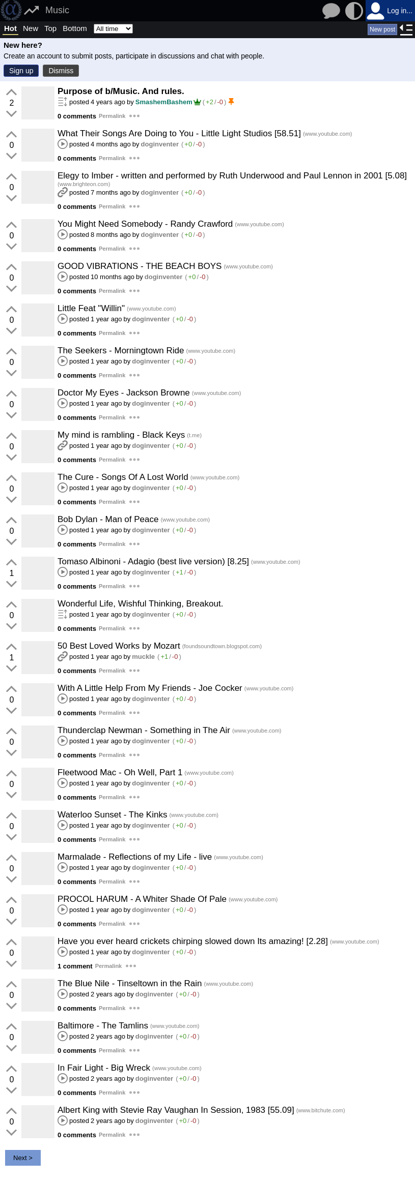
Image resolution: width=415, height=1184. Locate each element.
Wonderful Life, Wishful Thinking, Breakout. (140, 604)
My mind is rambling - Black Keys (121, 435)
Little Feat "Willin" (91, 308)
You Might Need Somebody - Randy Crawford (145, 224)
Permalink (112, 116)
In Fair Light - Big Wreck (104, 1068)
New (30, 28)
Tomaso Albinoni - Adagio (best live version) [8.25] (153, 561)
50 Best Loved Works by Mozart (119, 646)
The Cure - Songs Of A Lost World (123, 477)
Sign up (21, 71)
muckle (143, 656)
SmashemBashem (168, 102)
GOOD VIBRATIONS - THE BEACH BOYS (140, 266)
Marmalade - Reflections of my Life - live (135, 857)
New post (382, 29)
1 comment (75, 966)
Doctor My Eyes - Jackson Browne (124, 393)
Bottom (75, 28)
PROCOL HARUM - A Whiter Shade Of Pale (142, 899)
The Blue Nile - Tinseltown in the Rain (130, 983)
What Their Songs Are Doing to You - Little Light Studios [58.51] (179, 133)
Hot (10, 28)
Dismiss (60, 71)
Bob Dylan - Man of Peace (108, 519)
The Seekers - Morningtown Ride (121, 350)
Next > (23, 1158)
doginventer (160, 144)
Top (50, 28)
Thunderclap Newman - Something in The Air (144, 730)
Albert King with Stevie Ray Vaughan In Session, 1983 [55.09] (176, 1110)
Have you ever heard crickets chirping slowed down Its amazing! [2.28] (193, 941)
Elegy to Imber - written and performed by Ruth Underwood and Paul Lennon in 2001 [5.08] (232, 175)
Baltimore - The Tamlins (103, 1025)
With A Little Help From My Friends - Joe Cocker (150, 688)
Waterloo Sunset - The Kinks (112, 814)
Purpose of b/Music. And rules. (121, 91)
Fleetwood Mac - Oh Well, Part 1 (120, 772)
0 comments (77, 116)
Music (57, 10)
